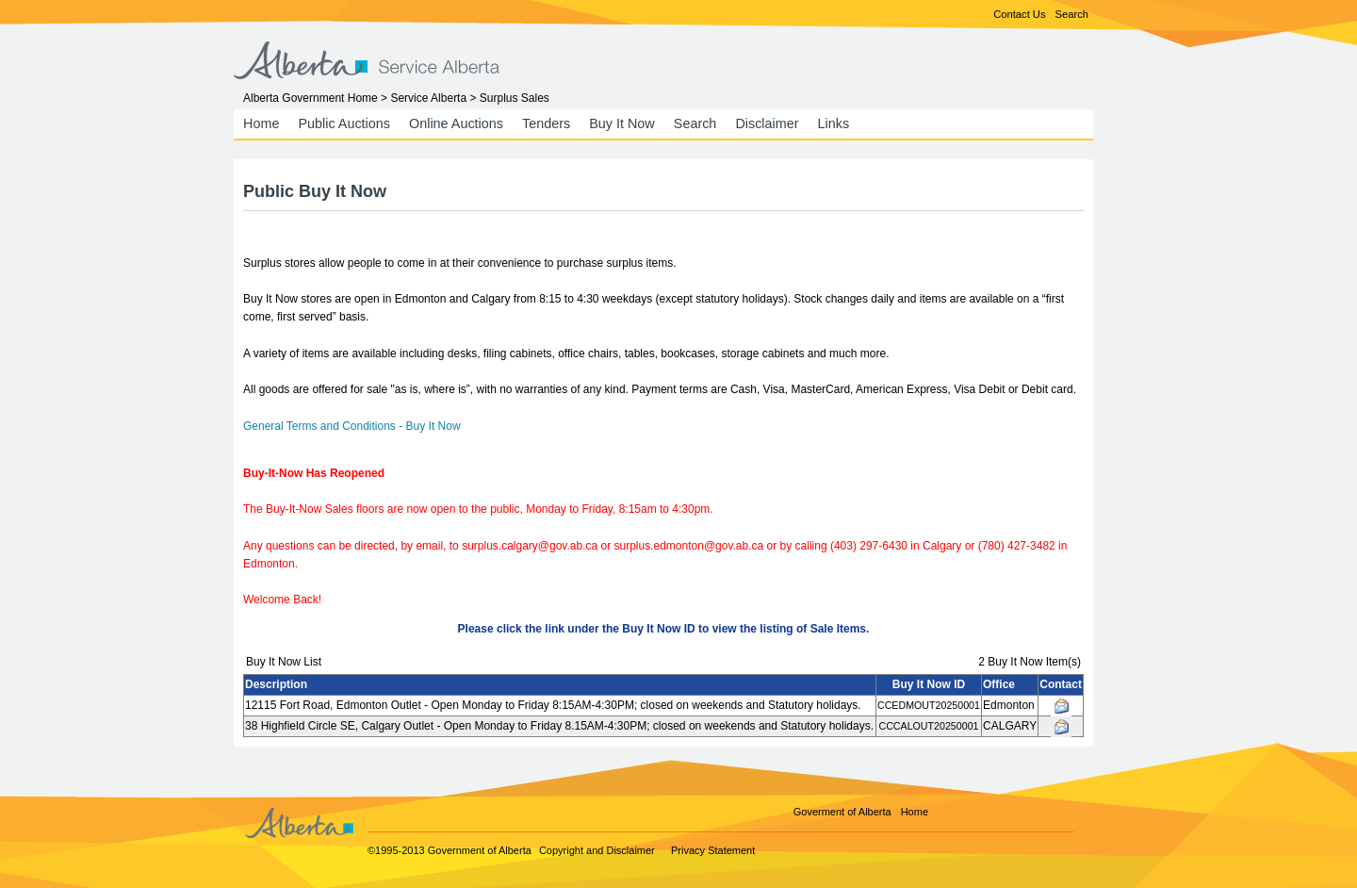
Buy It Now (622, 123)
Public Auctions (344, 123)
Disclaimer (766, 123)
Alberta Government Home (310, 98)
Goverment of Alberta (842, 811)
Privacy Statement (713, 850)
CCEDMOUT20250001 (928, 705)
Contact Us (1019, 14)
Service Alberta (428, 98)
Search (1071, 14)
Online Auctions (456, 123)
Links (834, 123)
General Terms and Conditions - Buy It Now (352, 426)
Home (261, 123)
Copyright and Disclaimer (597, 850)
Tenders (546, 123)
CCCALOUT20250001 (928, 726)
